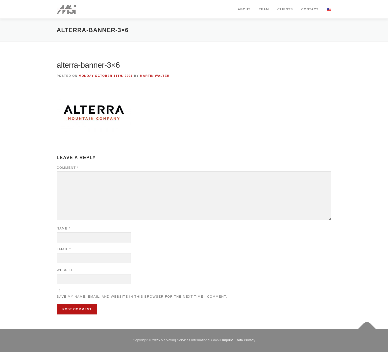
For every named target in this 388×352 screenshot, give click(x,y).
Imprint (227, 340)
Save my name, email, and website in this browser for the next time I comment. (142, 296)
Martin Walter (155, 76)
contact (309, 9)
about (244, 9)
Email (64, 249)
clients (285, 9)
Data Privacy (245, 340)
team (264, 9)
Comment (68, 167)
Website (65, 270)
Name (63, 228)
